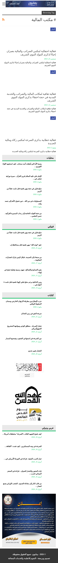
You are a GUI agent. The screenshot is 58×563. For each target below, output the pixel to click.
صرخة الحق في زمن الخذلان (31, 314)
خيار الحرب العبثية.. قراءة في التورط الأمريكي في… (23, 459)
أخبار (53, 29)
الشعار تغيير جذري (35, 351)
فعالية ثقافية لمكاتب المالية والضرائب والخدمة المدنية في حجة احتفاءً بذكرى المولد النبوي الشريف (31, 97)
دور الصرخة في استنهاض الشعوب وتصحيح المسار (23, 339)
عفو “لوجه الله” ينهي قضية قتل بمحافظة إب (26, 245)
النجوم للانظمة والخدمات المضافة (22, 558)
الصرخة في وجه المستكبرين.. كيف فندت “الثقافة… (23, 446)
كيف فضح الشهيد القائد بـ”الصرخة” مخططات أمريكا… (22, 434)
